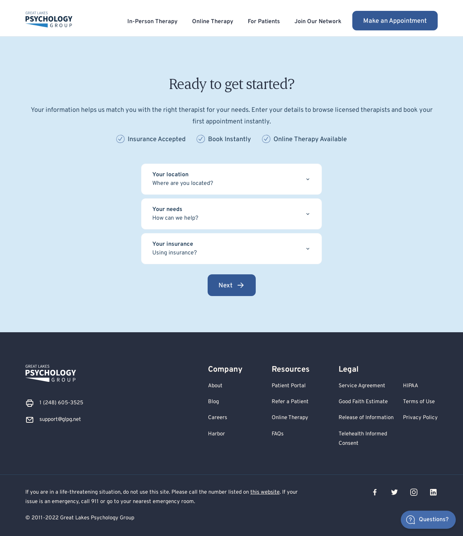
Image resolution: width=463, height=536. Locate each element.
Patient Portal (289, 386)
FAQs (278, 434)
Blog (213, 401)
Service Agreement (362, 386)
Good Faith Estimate (363, 401)
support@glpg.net (60, 419)
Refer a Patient (290, 401)
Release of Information (366, 417)
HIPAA (410, 386)
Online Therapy (212, 21)
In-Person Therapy (152, 21)
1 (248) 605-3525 (61, 403)
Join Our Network (317, 21)
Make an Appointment (395, 21)
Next (231, 285)
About (215, 386)
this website (265, 492)
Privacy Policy (420, 417)
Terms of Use (419, 401)
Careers (217, 417)
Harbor (216, 434)
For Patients (264, 21)
